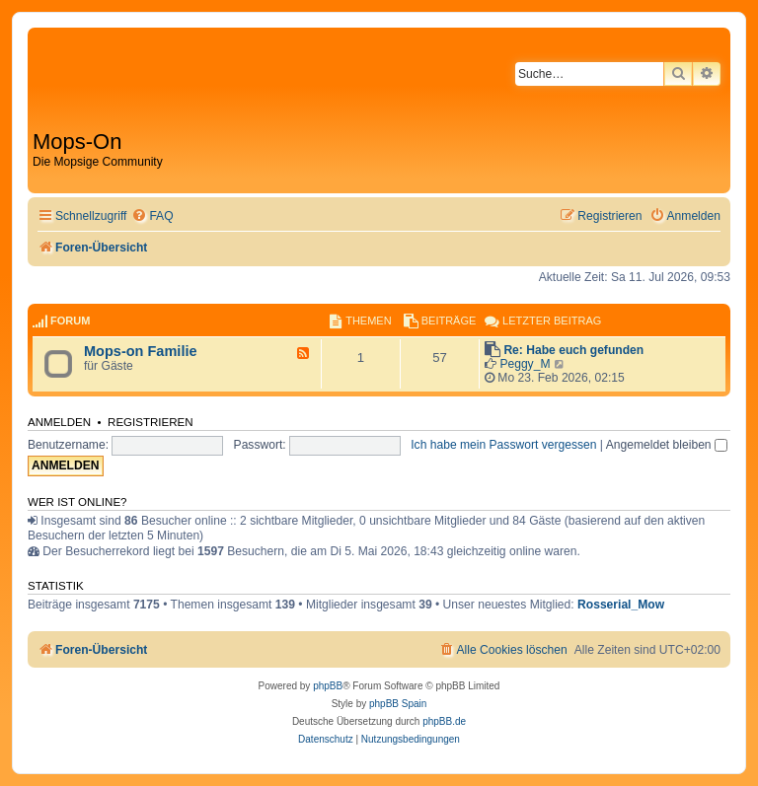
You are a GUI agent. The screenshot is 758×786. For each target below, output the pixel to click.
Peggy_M (524, 364)
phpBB (327, 685)
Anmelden (59, 422)
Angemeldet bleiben (666, 445)
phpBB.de (444, 721)
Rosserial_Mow (620, 604)
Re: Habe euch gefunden (573, 350)
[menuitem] (152, 216)
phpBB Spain (397, 703)
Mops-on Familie (140, 351)
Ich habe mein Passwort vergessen (503, 445)
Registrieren (150, 422)
